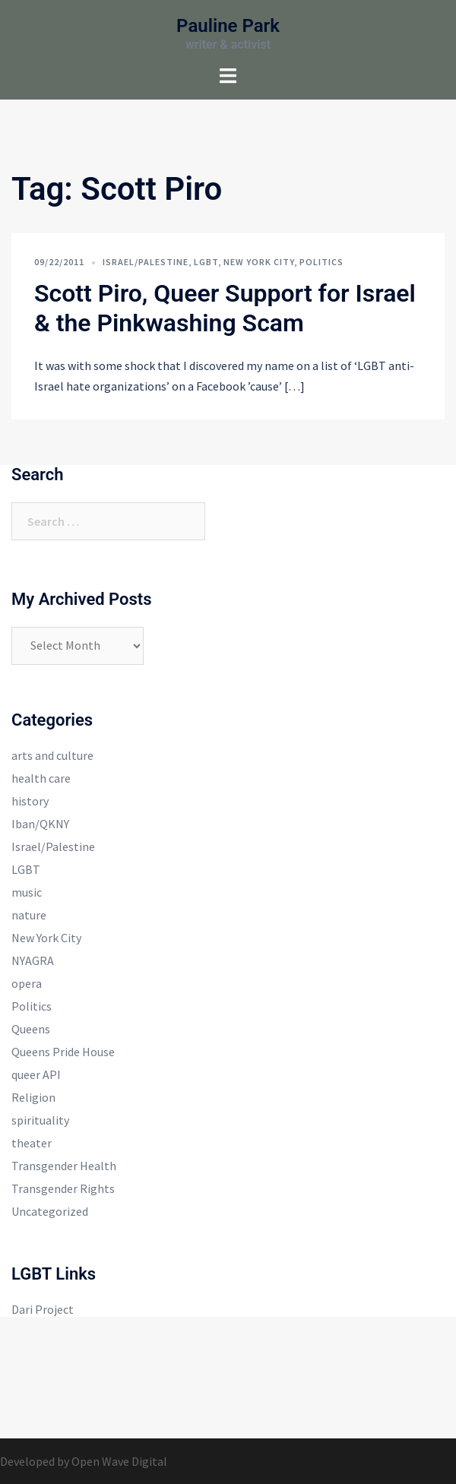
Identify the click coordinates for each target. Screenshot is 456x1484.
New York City (258, 261)
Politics (321, 261)
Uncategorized (49, 1211)
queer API (36, 1074)
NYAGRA (32, 960)
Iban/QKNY (40, 823)
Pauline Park (228, 25)
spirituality (40, 1120)
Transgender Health (63, 1165)
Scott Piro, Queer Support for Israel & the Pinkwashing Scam (225, 308)
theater (31, 1142)
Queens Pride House (63, 1051)
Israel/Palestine (145, 261)
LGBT (206, 261)
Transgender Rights (63, 1188)
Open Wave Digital (119, 1461)
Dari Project (42, 1309)
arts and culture (52, 755)
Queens (30, 1028)
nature (28, 914)
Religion (33, 1097)
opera (26, 983)
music (26, 892)
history (30, 800)
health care (41, 778)
